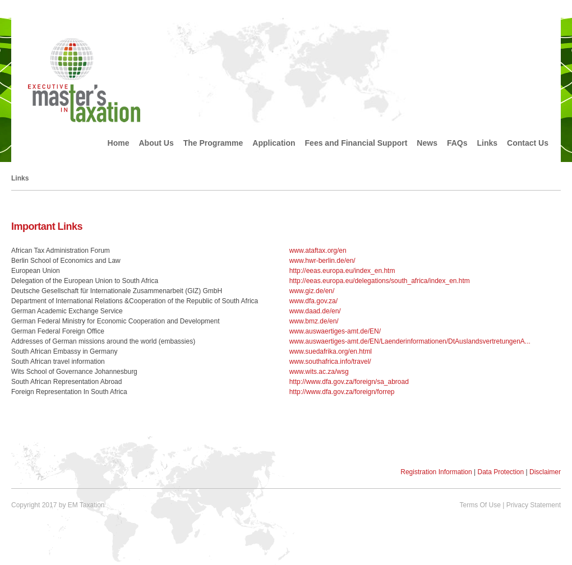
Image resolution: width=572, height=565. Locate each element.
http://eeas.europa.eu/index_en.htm (342, 271)
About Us (156, 142)
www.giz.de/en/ (312, 291)
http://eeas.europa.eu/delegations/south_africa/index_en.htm (379, 281)
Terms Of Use (479, 505)
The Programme (213, 142)
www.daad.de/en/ (315, 311)
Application (273, 142)
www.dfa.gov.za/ (313, 301)
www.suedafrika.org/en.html (330, 351)
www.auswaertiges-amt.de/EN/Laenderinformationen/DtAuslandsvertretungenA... (410, 341)
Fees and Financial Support (356, 142)
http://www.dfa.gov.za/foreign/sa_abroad (349, 382)
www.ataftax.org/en (318, 250)
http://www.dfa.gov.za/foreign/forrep (342, 392)
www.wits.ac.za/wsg (319, 372)
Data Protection (500, 472)
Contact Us (527, 142)
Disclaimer (545, 472)
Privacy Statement (533, 505)
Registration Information (436, 472)
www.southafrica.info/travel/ (330, 361)
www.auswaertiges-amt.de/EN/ (335, 331)
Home (119, 142)
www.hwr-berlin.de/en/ (322, 261)
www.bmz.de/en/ (314, 321)
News (427, 142)
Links (487, 142)
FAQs (457, 142)
